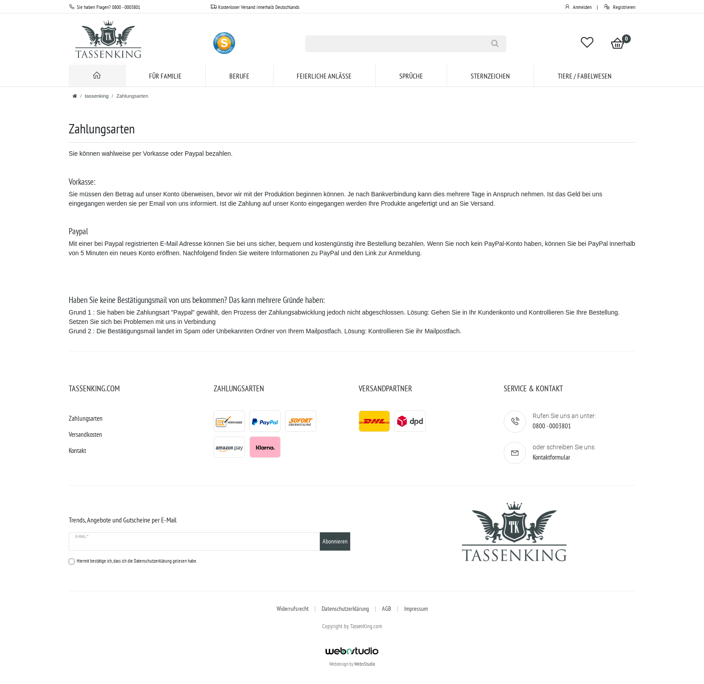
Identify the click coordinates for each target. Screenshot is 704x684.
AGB (386, 609)
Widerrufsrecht (293, 609)
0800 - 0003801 (552, 426)
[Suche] (495, 43)
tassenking (97, 96)
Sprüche (411, 75)
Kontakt (77, 450)
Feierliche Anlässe (324, 75)
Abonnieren (335, 541)
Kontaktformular (551, 457)
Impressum (416, 609)
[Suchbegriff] (394, 43)
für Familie (165, 75)
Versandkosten (85, 434)
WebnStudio (364, 664)
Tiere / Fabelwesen (585, 75)
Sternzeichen (490, 75)
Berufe (239, 75)
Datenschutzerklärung (345, 609)
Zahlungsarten (86, 418)
